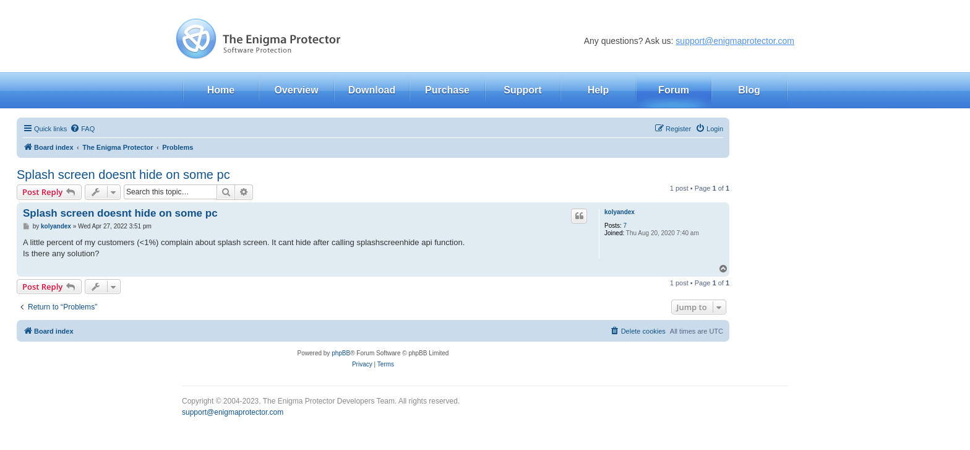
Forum (673, 90)
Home (220, 90)
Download (371, 90)
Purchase (447, 90)
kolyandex (619, 212)
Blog (749, 90)
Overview (296, 90)
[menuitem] (82, 128)
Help (598, 90)
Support (522, 90)
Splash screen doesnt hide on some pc (123, 174)
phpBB (341, 353)
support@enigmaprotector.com (735, 41)
